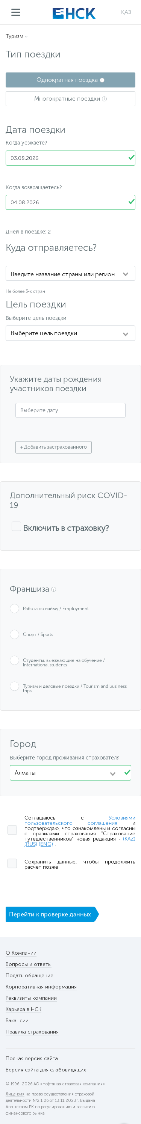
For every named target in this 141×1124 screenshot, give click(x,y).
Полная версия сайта (32, 1058)
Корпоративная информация (41, 987)
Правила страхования (32, 1032)
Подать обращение (29, 975)
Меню (16, 12)
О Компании (21, 953)
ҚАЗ (126, 12)
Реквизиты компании (31, 998)
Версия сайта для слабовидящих (46, 1070)
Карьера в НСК (23, 1009)
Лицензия (15, 1094)
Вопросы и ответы (29, 964)
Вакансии (17, 1020)
